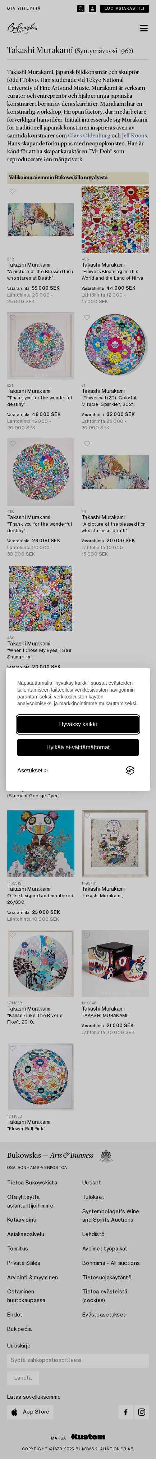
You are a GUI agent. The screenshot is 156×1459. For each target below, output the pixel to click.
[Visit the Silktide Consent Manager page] (130, 770)
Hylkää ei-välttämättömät (78, 747)
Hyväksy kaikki (78, 724)
